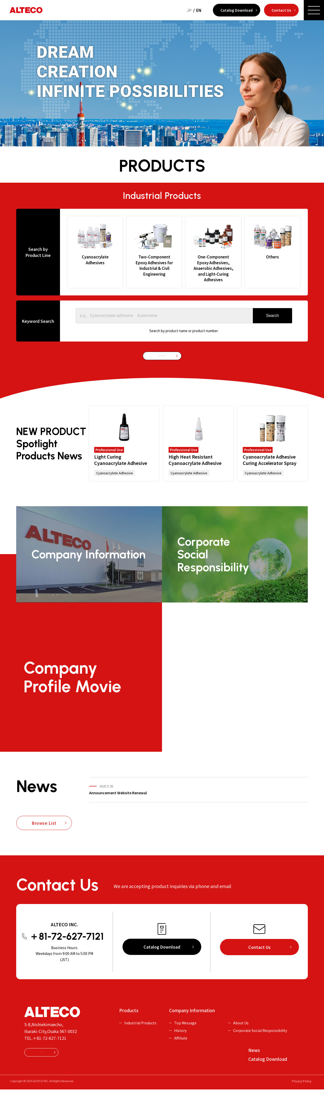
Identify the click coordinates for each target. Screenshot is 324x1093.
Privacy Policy (301, 1084)
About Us (241, 1020)
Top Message (185, 1020)
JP (189, 10)
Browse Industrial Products (162, 359)
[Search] (272, 315)
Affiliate (180, 1035)
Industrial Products (140, 1020)
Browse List (44, 829)
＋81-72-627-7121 (49, 1044)
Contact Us (281, 10)
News (254, 1050)
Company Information (192, 1012)
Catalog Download (236, 10)
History (180, 1027)
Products (128, 1012)
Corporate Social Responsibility (260, 1027)
